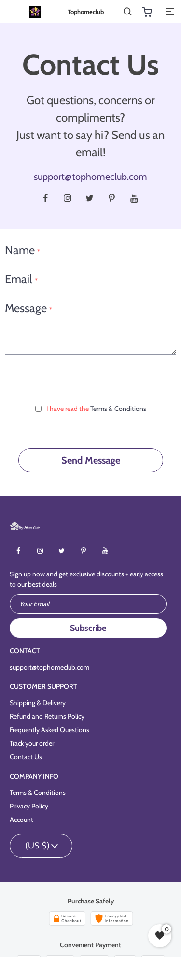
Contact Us (26, 756)
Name (22, 251)
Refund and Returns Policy (47, 716)
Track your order (32, 743)
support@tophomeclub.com (90, 176)
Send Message (90, 460)
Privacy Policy (29, 806)
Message (28, 308)
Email (21, 279)
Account (21, 819)
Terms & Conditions (118, 408)
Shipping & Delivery (38, 702)
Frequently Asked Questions (49, 729)
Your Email (34, 604)
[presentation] (90, 378)
